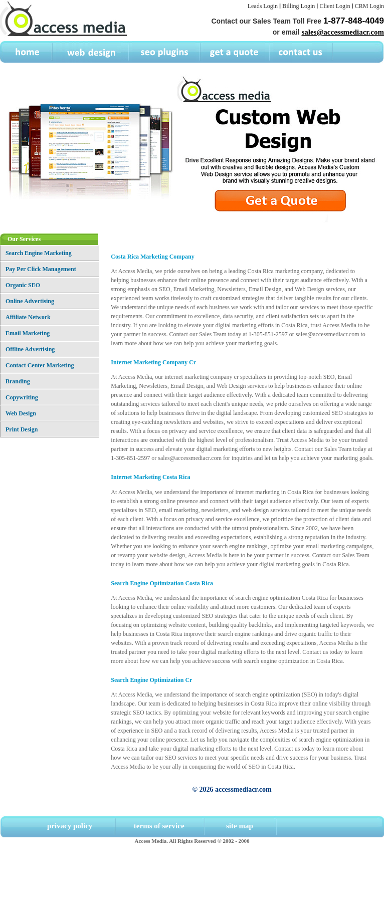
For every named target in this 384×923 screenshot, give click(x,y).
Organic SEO (23, 285)
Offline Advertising (30, 349)
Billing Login (298, 6)
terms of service (159, 826)
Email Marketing (28, 333)
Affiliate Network (28, 317)
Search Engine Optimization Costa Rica (162, 583)
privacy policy (69, 826)
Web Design (21, 413)
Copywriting (22, 397)
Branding (18, 381)
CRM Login (369, 6)
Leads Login (263, 6)
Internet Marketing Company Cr (153, 362)
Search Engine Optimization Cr (151, 679)
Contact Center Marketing (40, 365)
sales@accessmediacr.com (342, 32)
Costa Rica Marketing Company (152, 256)
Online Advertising (30, 301)
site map (239, 826)
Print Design (22, 429)
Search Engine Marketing (39, 253)
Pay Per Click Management (41, 269)
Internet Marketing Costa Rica (150, 477)
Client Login (334, 6)
